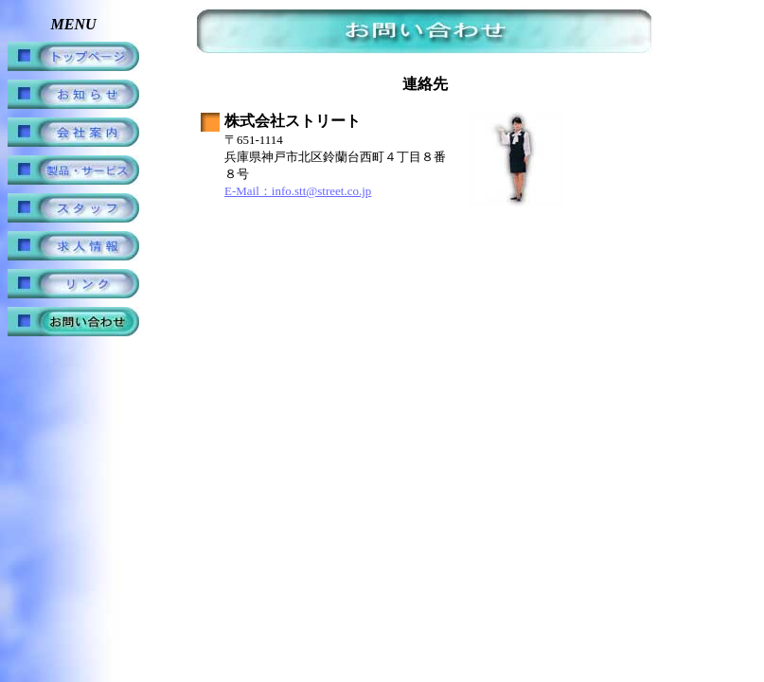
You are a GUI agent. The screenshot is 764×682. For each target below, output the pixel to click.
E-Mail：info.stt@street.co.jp (297, 191)
